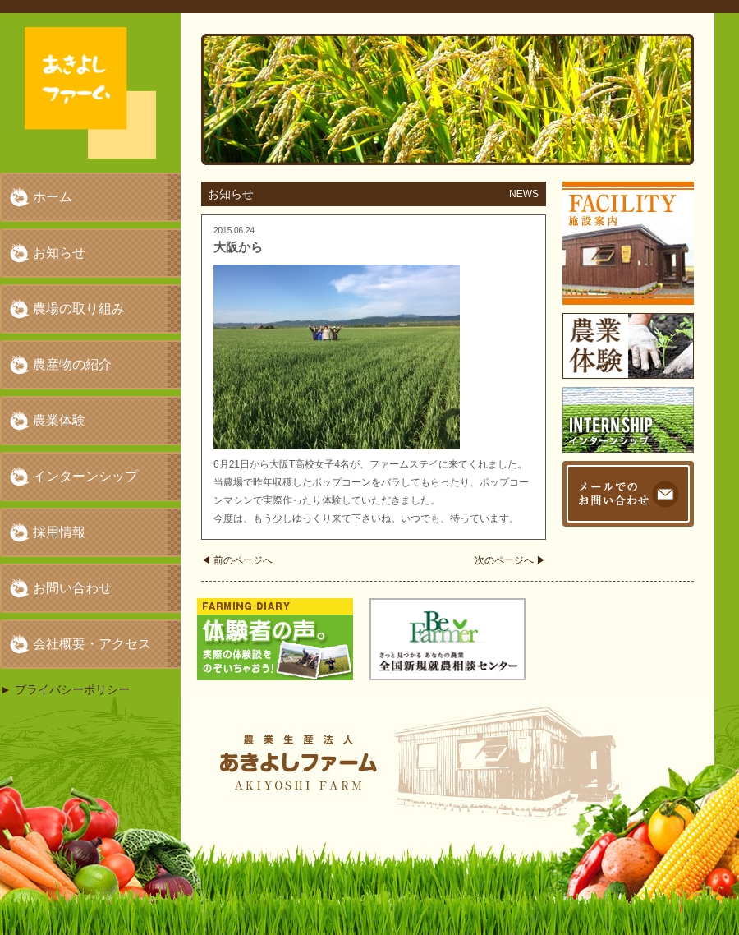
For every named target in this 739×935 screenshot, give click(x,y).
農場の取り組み (79, 309)
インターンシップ (85, 476)
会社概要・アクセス (92, 644)
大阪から (238, 247)
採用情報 (59, 532)
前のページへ (237, 560)
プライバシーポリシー (72, 689)
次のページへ (510, 560)
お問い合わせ (72, 588)
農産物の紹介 (72, 364)
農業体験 (59, 420)
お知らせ (59, 253)
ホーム (52, 197)
